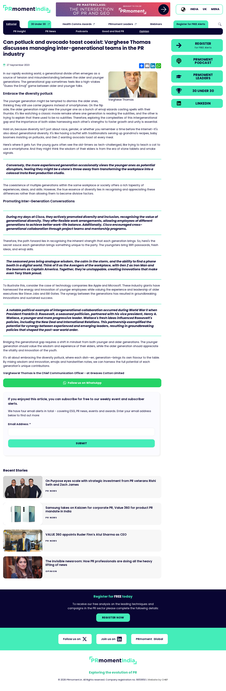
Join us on (111, 639)
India (194, 9)
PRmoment (149, 639)
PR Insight (19, 31)
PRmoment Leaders (120, 24)
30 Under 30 (38, 24)
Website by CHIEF (158, 679)
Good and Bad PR (113, 31)
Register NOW (113, 617)
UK (205, 9)
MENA (215, 9)
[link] (113, 9)
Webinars (156, 24)
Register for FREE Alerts (191, 24)
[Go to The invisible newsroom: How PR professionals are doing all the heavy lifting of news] (82, 567)
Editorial (11, 24)
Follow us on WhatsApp (82, 383)
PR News (50, 31)
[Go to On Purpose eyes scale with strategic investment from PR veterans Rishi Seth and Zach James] (82, 487)
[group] (113, 9)
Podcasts (82, 31)
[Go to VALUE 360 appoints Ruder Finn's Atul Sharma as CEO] (82, 541)
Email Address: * (19, 424)
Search (220, 24)
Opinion (144, 31)
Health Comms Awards (77, 24)
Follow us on (75, 639)
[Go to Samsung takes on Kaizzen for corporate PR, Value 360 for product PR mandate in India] (82, 514)
